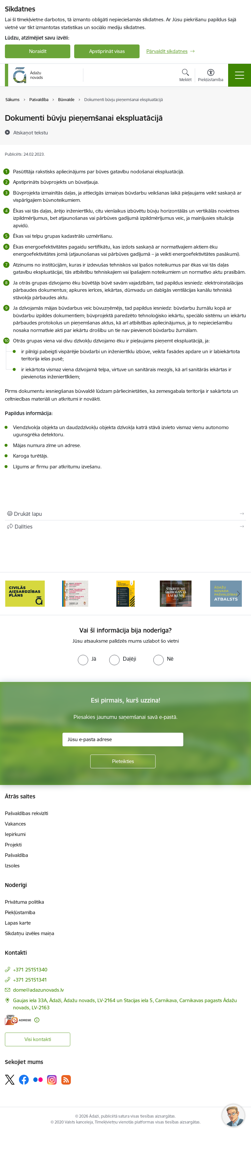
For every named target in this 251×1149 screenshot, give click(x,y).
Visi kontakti (38, 1039)
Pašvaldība (16, 855)
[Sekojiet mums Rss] (66, 1080)
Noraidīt (37, 51)
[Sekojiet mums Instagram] (52, 1080)
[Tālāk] (238, 593)
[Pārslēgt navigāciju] (239, 75)
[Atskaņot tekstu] (30, 132)
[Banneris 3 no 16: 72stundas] (125, 593)
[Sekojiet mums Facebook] (24, 1080)
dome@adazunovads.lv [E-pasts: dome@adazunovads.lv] (38, 990)
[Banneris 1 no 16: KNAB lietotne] (25, 593)
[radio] (87, 659)
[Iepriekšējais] (12, 593)
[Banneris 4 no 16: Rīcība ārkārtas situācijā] (175, 593)
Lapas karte (18, 923)
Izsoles (12, 865)
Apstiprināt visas (107, 51)
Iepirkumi (15, 834)
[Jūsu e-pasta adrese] (122, 739)
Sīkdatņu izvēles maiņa (29, 933)
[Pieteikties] (123, 761)
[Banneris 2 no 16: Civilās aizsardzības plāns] (75, 593)
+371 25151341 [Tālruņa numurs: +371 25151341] (30, 980)
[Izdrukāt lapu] (125, 514)
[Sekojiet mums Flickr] (38, 1079)
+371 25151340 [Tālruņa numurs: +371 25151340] (30, 969)
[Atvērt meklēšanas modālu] (185, 76)
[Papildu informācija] (36, 1020)
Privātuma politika (24, 902)
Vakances (15, 824)
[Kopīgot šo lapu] (125, 526)
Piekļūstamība (20, 912)
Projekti (13, 845)
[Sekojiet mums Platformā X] (10, 1080)
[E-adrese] (18, 1020)
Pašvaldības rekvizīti (26, 813)
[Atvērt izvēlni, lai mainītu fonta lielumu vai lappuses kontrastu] (210, 76)
